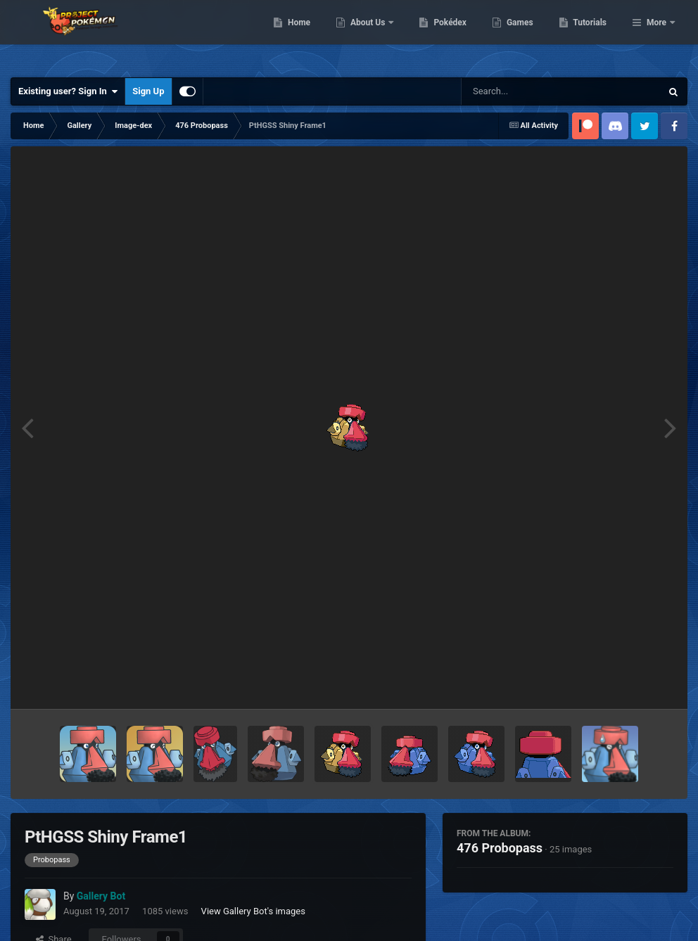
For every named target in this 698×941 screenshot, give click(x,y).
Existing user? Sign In (68, 91)
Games (592, 35)
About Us (440, 35)
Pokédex (522, 35)
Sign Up (148, 91)
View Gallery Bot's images (253, 911)
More (656, 35)
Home (371, 35)
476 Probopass (499, 847)
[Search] (526, 91)
